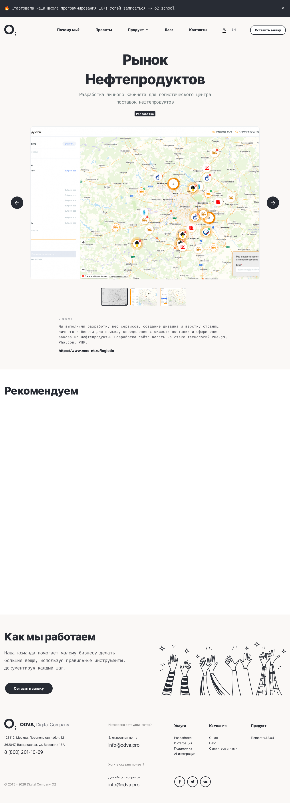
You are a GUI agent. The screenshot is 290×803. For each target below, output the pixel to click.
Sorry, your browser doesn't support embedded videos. (66, 432)
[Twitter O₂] (193, 785)
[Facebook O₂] (180, 785)
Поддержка (183, 748)
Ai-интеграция (184, 754)
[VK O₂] (205, 785)
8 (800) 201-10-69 (23, 752)
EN (234, 29)
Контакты (198, 29)
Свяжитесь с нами (223, 748)
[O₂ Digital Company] (10, 30)
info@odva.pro (123, 745)
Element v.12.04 (262, 738)
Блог (169, 29)
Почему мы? (68, 29)
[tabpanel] (145, 203)
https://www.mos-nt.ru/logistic (86, 350)
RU (224, 29)
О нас (213, 738)
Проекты (103, 29)
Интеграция (183, 743)
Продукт (138, 29)
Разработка (145, 114)
